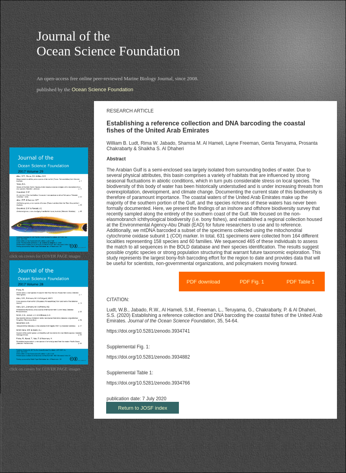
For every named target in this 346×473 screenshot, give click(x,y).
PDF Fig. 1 (252, 282)
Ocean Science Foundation (102, 89)
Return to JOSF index (142, 408)
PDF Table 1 (301, 282)
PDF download (203, 282)
